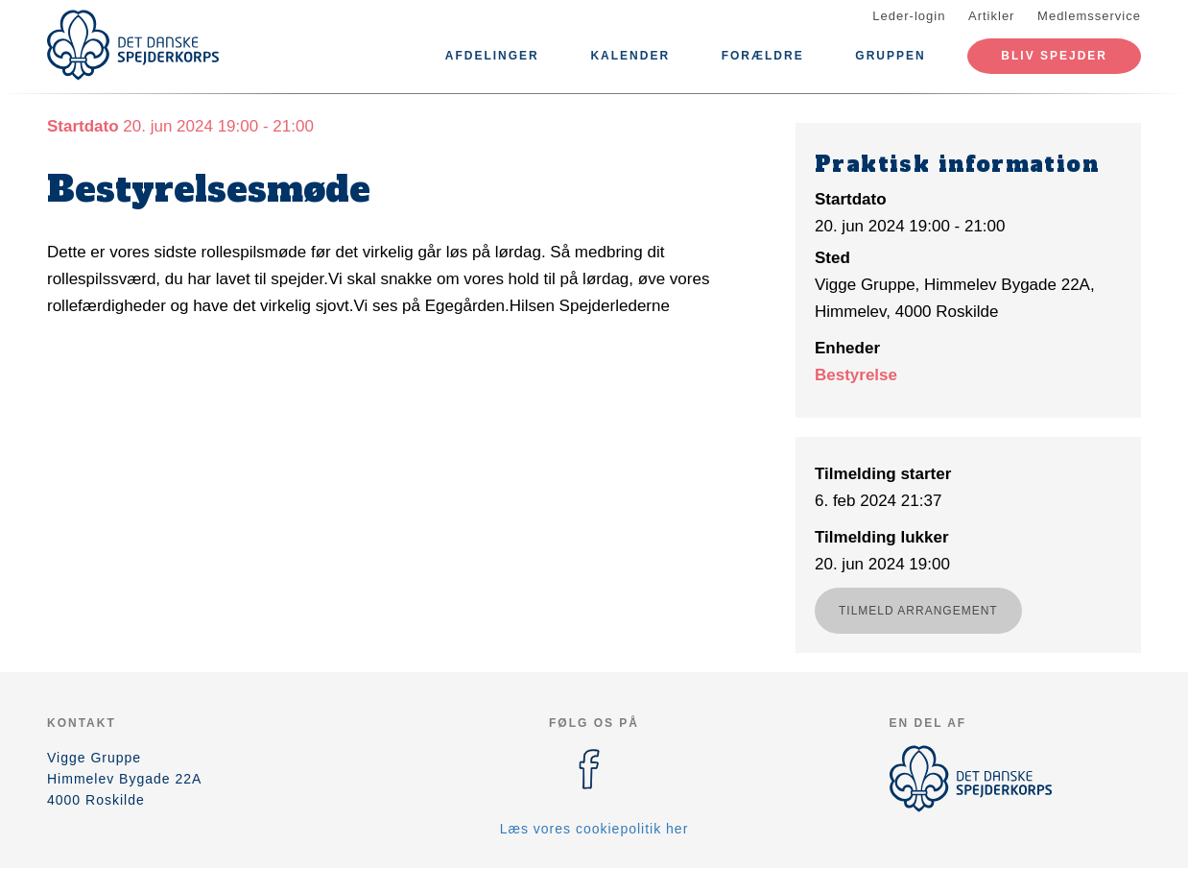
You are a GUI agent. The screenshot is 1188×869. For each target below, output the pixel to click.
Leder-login (908, 16)
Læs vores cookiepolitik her (594, 828)
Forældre (763, 55)
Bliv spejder (1054, 55)
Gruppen (890, 55)
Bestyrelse (856, 375)
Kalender (630, 55)
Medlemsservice (1089, 16)
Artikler (991, 16)
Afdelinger (492, 55)
